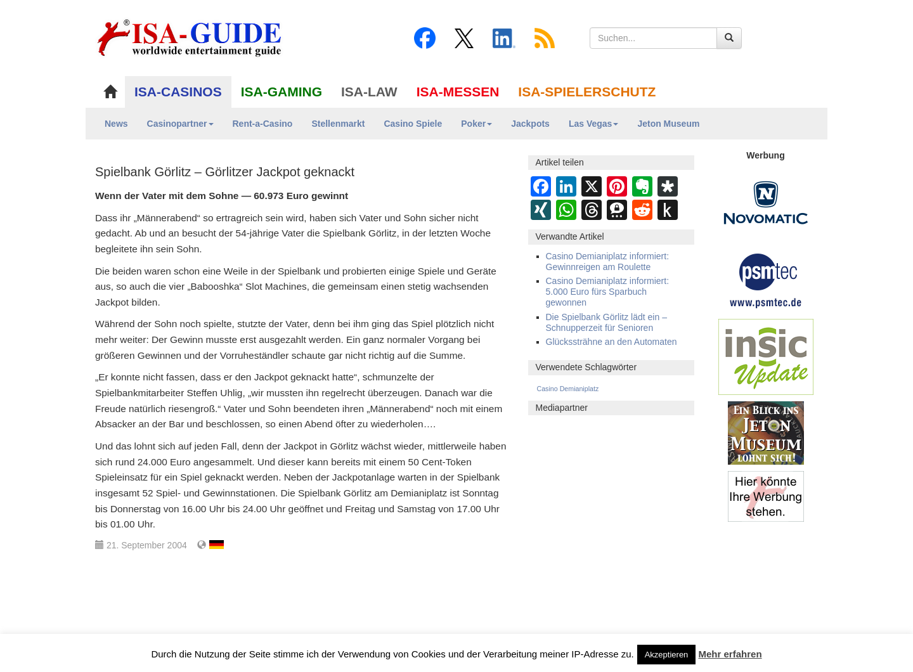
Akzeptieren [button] (667, 654)
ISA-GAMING (281, 91)
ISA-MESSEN (458, 91)
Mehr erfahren (730, 654)
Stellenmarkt (338, 124)
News (116, 124)
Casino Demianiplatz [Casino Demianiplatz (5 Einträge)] (568, 388)
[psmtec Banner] (766, 279)
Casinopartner (180, 124)
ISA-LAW (369, 91)
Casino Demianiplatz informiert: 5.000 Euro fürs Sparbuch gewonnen (608, 291)
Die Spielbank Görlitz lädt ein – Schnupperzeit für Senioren (606, 322)
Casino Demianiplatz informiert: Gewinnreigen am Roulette (608, 261)
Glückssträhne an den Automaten (611, 342)
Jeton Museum (668, 124)
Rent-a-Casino (263, 124)
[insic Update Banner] (765, 356)
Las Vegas (594, 124)
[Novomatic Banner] (765, 202)
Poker (476, 124)
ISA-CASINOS (178, 91)
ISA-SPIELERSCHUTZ (587, 91)
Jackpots (530, 124)
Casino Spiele (413, 124)
